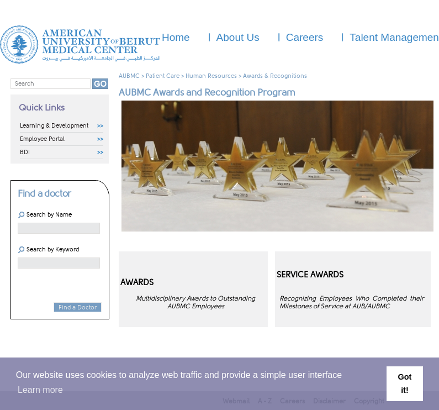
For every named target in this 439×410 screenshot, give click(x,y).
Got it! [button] (405, 383)
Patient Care (162, 76)
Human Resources (211, 76)
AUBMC (129, 76)
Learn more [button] (40, 390)
